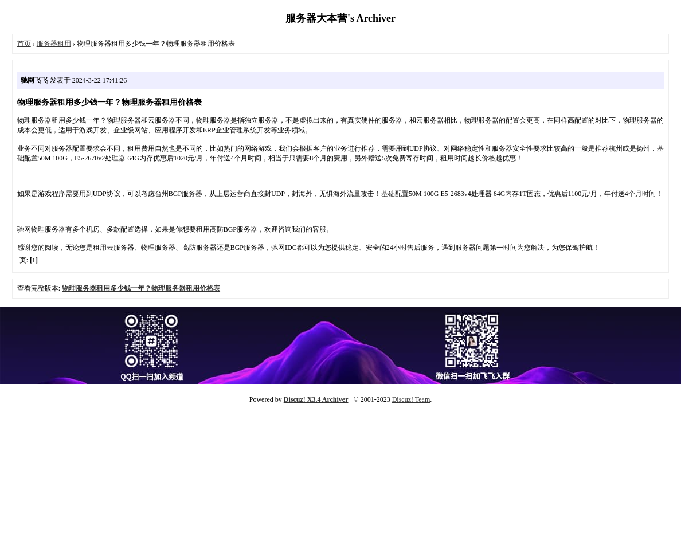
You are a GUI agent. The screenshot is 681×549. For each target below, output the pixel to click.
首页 (24, 44)
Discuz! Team (411, 399)
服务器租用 (54, 44)
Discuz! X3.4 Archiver (316, 399)
